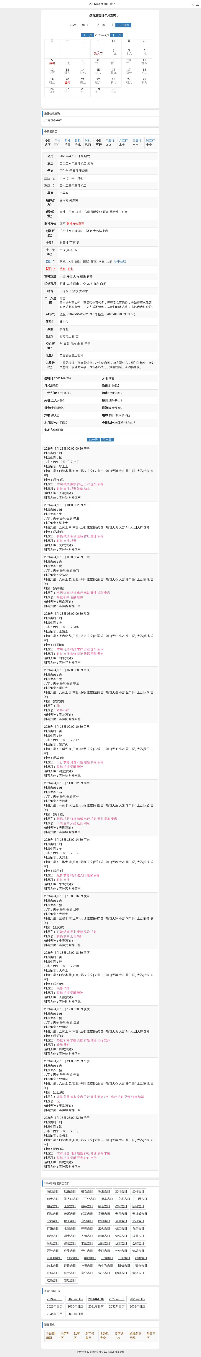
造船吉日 (53, 1273)
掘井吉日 (70, 1273)
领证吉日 (53, 1191)
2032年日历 (117, 1306)
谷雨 (101, 314)
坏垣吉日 (53, 1243)
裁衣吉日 (87, 1191)
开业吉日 (90, 1198)
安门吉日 (104, 1250)
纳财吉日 (90, 1258)
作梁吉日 (70, 1250)
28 (83, 90)
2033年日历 (137, 1306)
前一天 (93, 439)
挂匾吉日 (141, 1198)
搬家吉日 (53, 1206)
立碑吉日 (138, 1221)
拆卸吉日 (121, 1228)
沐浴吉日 (121, 1236)
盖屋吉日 (70, 1213)
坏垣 (94, 261)
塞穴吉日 (87, 1273)
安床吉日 (121, 1213)
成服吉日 (121, 1221)
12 (52, 71)
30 (114, 90)
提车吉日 (107, 1198)
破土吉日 (70, 1221)
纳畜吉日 (104, 1206)
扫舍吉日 (73, 1258)
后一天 (107, 439)
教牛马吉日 (105, 1265)
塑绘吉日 (70, 1280)
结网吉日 (141, 1258)
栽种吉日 (87, 1206)
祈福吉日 (138, 1206)
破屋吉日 (138, 1236)
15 (98, 71)
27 (67, 90)
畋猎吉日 (121, 1273)
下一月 (116, 35)
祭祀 (63, 261)
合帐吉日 (138, 1243)
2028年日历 (137, 1299)
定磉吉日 (104, 1213)
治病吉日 (104, 1243)
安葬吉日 (53, 1221)
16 (114, 71)
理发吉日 (104, 1191)
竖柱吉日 (87, 1250)
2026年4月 (102, 35)
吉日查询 (123, 24)
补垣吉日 (87, 1265)
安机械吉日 (139, 1213)
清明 (63, 314)
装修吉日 (138, 1191)
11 (144, 62)
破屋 (86, 261)
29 (98, 90)
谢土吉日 (70, 1236)
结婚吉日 (70, 1191)
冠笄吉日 (53, 1250)
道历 (47, 185)
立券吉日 (124, 1198)
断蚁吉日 (124, 1265)
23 (114, 81)
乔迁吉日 (138, 1228)
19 (52, 81)
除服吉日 (104, 1221)
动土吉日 (53, 1198)
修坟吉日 (70, 1243)
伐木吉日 (121, 1243)
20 (67, 81)
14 (83, 71)
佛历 (47, 178)
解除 (78, 261)
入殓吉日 (87, 1236)
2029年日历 (55, 1306)
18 (144, 71)
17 (129, 71)
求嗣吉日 (70, 1228)
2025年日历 (75, 1299)
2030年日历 (75, 1306)
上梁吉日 (70, 1206)
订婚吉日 (53, 1228)
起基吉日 (87, 1213)
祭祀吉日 (121, 1206)
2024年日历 (55, 1299)
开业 (70, 268)
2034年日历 (55, 1314)
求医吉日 (87, 1243)
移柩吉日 (104, 1236)
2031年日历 (96, 1306)
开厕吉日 (124, 1258)
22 (98, 81)
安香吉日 (141, 1265)
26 (52, 90)
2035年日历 (75, 1314)
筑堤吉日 (138, 1250)
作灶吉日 (121, 1250)
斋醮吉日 (53, 1213)
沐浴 (70, 261)
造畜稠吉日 (54, 1258)
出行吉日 (121, 1191)
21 (83, 81)
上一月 (87, 35)
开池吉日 (107, 1258)
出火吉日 (104, 1228)
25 (144, 81)
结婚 (63, 268)
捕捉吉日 (138, 1273)
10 (129, 62)
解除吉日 (53, 1236)
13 (67, 71)
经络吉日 (70, 1265)
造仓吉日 (104, 1273)
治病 (109, 261)
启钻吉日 (87, 1221)
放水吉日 (53, 1265)
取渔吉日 (53, 1280)
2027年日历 (117, 1299)
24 (129, 81)
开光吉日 (87, 1228)
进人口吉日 (71, 1198)
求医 (101, 261)
